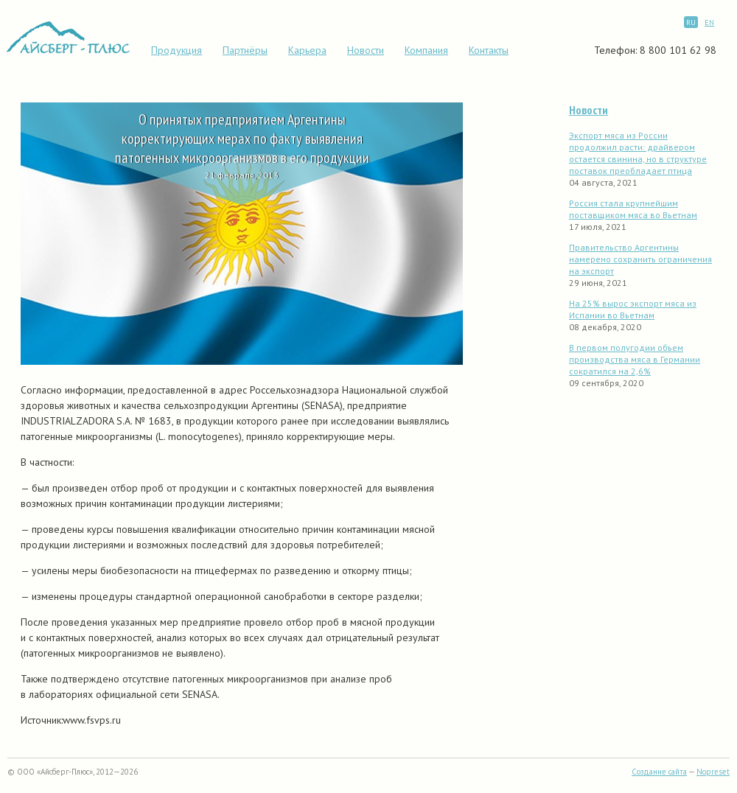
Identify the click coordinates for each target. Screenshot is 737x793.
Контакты (489, 50)
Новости (365, 50)
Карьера (307, 50)
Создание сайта (659, 771)
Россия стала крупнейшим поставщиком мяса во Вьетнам (633, 209)
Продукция (176, 50)
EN (709, 22)
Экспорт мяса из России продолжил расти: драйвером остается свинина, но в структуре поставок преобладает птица (638, 153)
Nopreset (713, 771)
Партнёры (245, 50)
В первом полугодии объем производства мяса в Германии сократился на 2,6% (634, 359)
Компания (426, 50)
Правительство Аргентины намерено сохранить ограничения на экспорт (640, 259)
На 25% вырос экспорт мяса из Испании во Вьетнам (632, 309)
